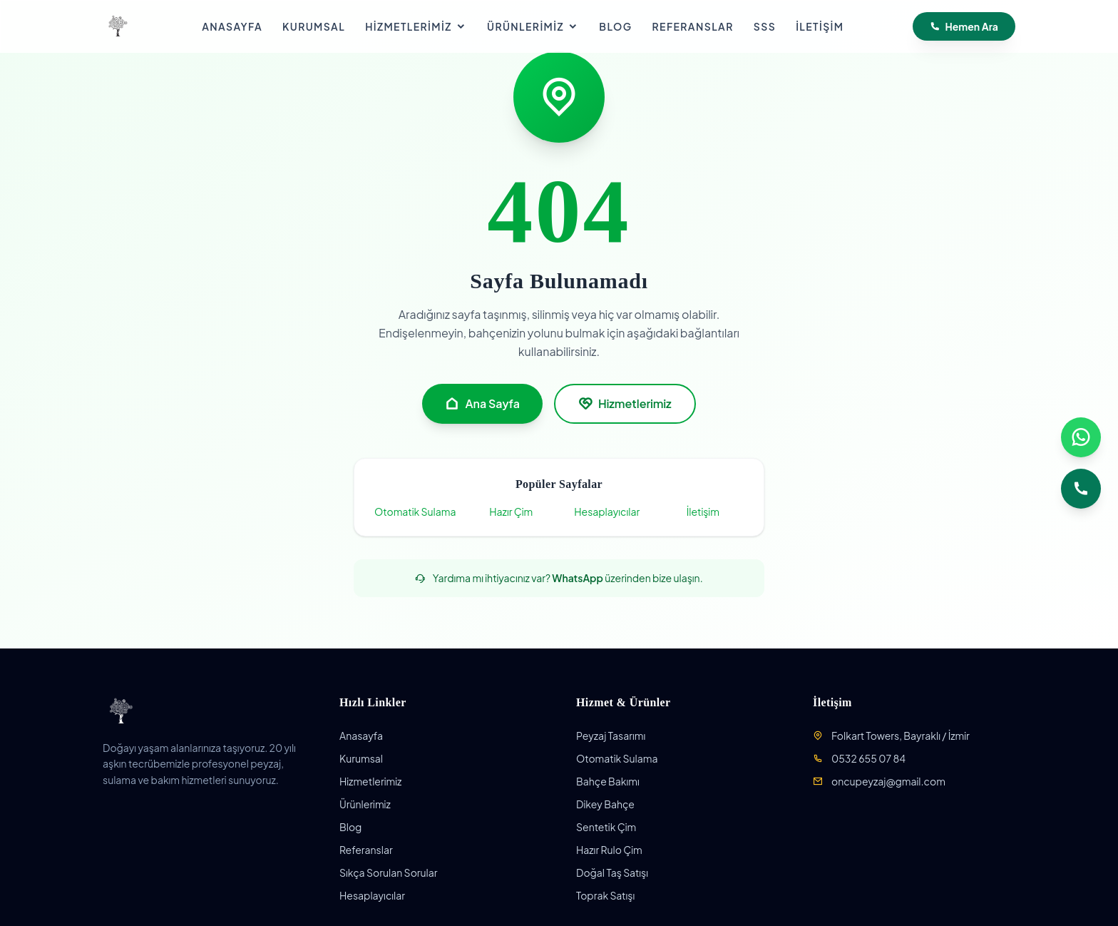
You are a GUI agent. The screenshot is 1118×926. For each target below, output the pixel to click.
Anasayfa (232, 26)
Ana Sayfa (482, 404)
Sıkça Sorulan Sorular (388, 872)
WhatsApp (577, 577)
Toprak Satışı (605, 895)
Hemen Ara (964, 26)
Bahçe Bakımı (608, 781)
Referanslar (693, 26)
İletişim (819, 26)
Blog (615, 26)
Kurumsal (313, 26)
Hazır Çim (511, 511)
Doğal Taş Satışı (612, 872)
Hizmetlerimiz (416, 26)
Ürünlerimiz (533, 26)
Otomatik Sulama (415, 511)
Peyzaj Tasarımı (610, 735)
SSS (765, 26)
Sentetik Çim (606, 826)
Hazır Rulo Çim (609, 849)
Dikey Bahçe (605, 804)
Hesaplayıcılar (607, 511)
